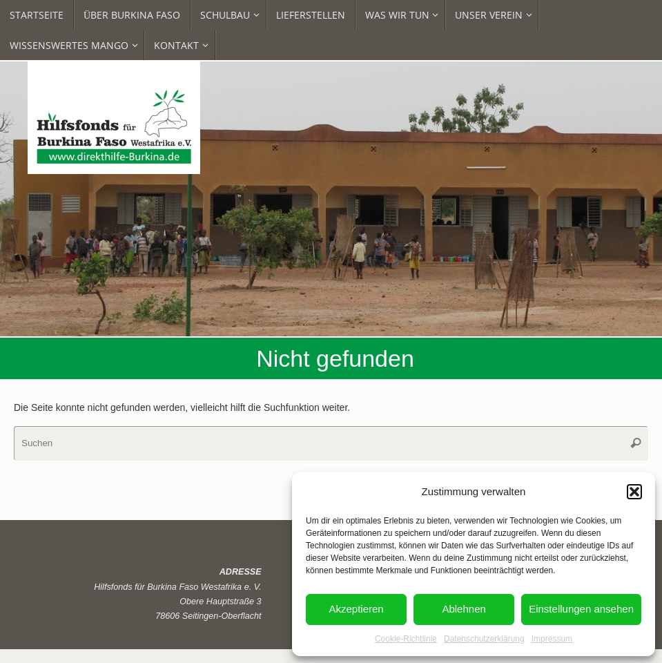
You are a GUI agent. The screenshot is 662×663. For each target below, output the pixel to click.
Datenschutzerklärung (484, 639)
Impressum (552, 639)
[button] (634, 492)
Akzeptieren (356, 609)
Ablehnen (463, 609)
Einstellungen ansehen (581, 609)
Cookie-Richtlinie (406, 639)
